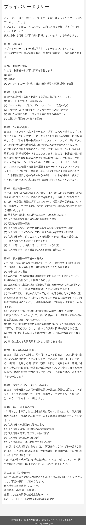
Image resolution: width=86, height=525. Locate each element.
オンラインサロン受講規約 (60, 520)
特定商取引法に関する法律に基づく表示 (28, 520)
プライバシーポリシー (43, 524)
